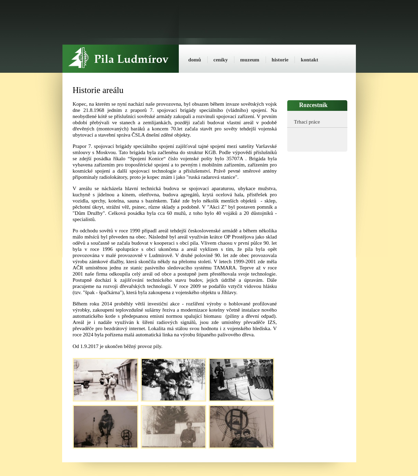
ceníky (220, 59)
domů (194, 59)
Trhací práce (307, 122)
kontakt (309, 59)
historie (280, 59)
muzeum (249, 59)
